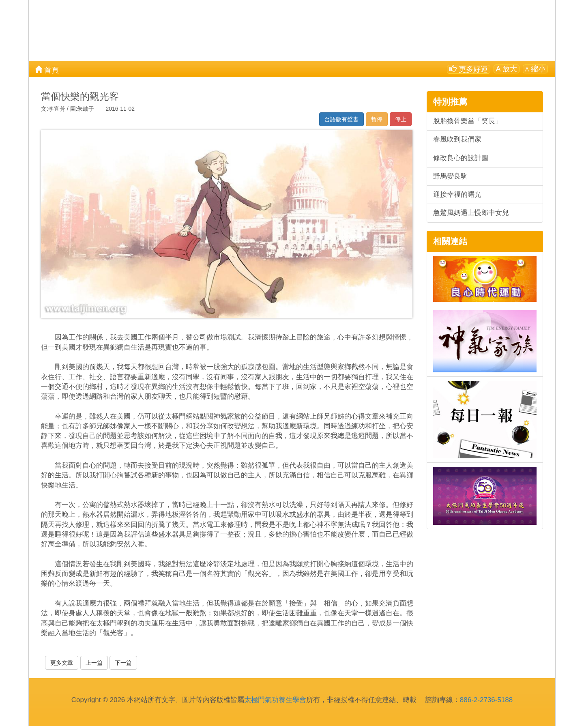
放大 (506, 69)
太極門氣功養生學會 (275, 700)
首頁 (47, 69)
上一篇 (94, 662)
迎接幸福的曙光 (457, 194)
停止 (400, 119)
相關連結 (450, 241)
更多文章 (61, 662)
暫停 (376, 119)
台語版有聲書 (341, 119)
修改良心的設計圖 (460, 158)
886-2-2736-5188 (486, 700)
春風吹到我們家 (457, 139)
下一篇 (123, 662)
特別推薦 (450, 101)
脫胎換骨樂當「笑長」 (467, 121)
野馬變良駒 (450, 176)
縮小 (535, 69)
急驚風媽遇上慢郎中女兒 (471, 213)
